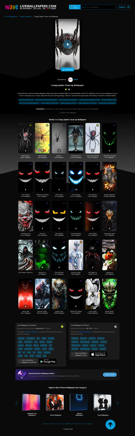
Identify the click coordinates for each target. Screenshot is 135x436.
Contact (45, 424)
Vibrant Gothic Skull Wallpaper (109, 312)
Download (67, 69)
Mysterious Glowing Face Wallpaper (110, 156)
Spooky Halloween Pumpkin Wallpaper (109, 195)
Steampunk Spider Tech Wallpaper (109, 234)
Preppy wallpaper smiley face (49, 103)
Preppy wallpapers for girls (68, 103)
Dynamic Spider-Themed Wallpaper (42, 312)
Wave (73, 79)
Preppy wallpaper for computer (87, 103)
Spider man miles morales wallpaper (46, 100)
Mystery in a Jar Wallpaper (42, 273)
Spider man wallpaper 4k (26, 100)
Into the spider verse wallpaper (68, 100)
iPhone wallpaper (85, 332)
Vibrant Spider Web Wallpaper (42, 156)
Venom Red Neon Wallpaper (25, 312)
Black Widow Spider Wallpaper (26, 156)
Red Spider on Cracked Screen (92, 273)
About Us (53, 424)
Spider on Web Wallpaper (59, 156)
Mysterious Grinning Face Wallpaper (42, 195)
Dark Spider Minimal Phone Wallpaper (93, 156)
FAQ (84, 424)
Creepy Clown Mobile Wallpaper (59, 312)
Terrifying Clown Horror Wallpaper (25, 234)
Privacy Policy (77, 424)
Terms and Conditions (64, 424)
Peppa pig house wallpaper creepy (90, 100)
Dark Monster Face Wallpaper (92, 195)
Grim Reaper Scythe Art (25, 272)
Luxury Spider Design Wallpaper (92, 312)
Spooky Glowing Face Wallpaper (76, 234)
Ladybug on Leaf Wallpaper (109, 273)
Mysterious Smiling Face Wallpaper (76, 312)
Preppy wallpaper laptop (109, 100)
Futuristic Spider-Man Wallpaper (76, 273)
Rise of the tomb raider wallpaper (29, 103)
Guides (90, 424)
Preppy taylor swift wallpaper (107, 103)
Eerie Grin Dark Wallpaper (42, 234)
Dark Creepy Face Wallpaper (59, 195)
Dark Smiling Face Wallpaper (25, 195)
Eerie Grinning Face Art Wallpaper (76, 195)
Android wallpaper (31, 332)
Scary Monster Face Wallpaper (59, 273)
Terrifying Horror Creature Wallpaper (76, 156)
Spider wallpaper (26, 16)
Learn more (110, 375)
